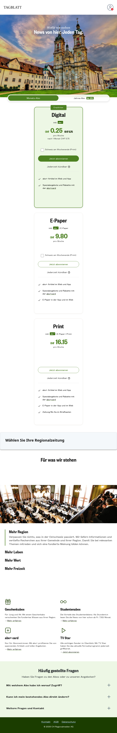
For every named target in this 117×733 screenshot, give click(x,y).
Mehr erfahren (14, 620)
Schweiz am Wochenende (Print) (60, 149)
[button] (58, 537)
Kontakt (45, 721)
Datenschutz (69, 721)
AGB (56, 721)
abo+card (51, 188)
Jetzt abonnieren (71, 651)
